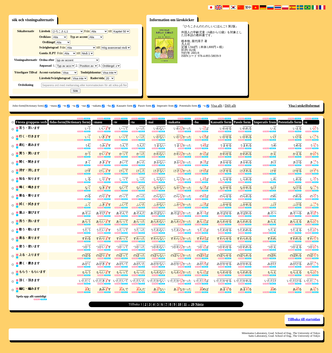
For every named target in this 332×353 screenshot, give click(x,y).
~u (206, 105)
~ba (110, 105)
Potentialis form (190, 105)
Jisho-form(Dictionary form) (29, 105)
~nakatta (98, 105)
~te (66, 105)
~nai (85, 105)
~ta (75, 105)
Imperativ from (167, 105)
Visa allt (216, 105)
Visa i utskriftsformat (304, 105)
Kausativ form (126, 105)
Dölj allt (230, 105)
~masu (55, 105)
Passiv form (146, 105)
